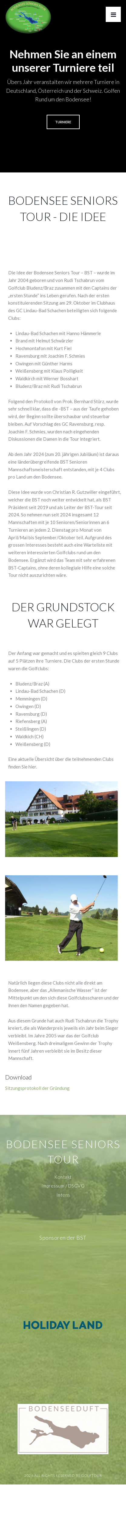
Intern (63, 1195)
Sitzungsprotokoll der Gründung (37, 1088)
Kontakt (63, 1177)
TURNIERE (63, 122)
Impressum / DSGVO (63, 1185)
